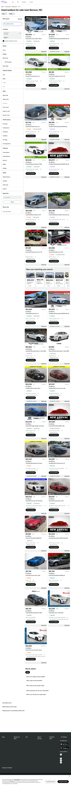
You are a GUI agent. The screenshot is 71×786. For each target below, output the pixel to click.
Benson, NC (14, 6)
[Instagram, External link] (61, 760)
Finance (31, 2)
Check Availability (31, 48)
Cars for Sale (7, 6)
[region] (35, 780)
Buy (13, 2)
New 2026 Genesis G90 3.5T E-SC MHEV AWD (59, 284)
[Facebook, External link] (61, 757)
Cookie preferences (50, 781)
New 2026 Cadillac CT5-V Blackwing (40, 283)
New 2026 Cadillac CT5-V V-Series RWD (49, 284)
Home (2, 6)
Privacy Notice (17, 779)
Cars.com (12, 780)
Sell (18, 2)
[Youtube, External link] (61, 759)
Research (24, 2)
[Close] (69, 776)
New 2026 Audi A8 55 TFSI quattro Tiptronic (30, 284)
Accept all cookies (63, 781)
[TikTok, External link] (61, 755)
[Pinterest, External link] (61, 763)
